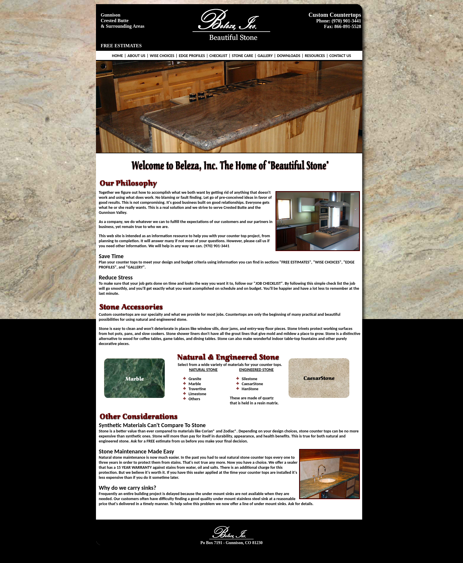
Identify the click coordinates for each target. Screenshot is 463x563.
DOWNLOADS (288, 55)
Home (134, 553)
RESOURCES (315, 55)
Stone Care (243, 553)
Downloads (280, 553)
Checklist (222, 553)
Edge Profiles (200, 553)
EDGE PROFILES (192, 55)
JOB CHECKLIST (268, 283)
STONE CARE (242, 55)
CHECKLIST (218, 55)
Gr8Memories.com (241, 558)
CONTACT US (340, 55)
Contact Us (324, 553)
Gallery (262, 553)
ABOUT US (136, 55)
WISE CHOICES (162, 55)
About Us (151, 553)
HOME (117, 55)
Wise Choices (174, 553)
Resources (303, 553)
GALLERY (265, 55)
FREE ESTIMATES (121, 45)
